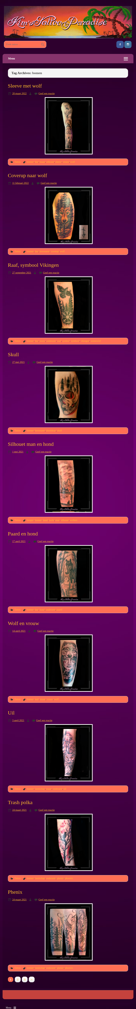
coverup (55, 251)
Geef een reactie (47, 93)
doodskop (51, 430)
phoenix (69, 878)
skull (59, 430)
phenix (60, 878)
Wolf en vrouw (23, 623)
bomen (30, 161)
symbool (75, 340)
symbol (66, 340)
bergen (30, 520)
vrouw (66, 161)
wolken (73, 520)
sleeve (58, 161)
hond (45, 520)
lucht (51, 520)
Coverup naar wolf (27, 175)
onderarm (51, 340)
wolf (72, 161)
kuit (37, 699)
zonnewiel (96, 340)
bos (36, 161)
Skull (13, 354)
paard (59, 609)
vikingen (85, 340)
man (57, 520)
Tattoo (17, 161)
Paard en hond (23, 534)
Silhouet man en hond (31, 444)
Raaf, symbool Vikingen (33, 265)
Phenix (15, 892)
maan (42, 161)
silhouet (50, 161)
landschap (40, 788)
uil (65, 788)
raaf (59, 340)
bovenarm (45, 251)
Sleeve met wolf (25, 86)
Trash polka (20, 802)
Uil (11, 713)
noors (42, 340)
